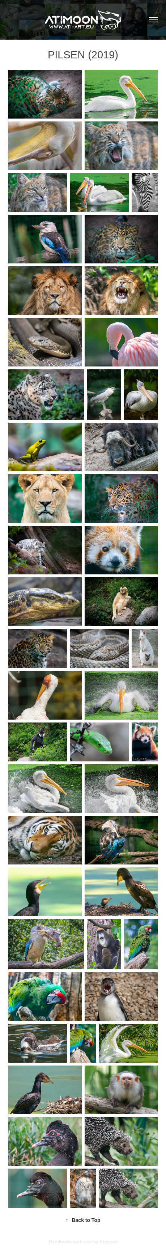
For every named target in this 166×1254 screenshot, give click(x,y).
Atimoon (108, 1241)
